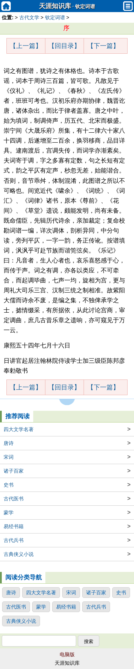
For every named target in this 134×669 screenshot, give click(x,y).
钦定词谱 (85, 6)
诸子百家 (67, 471)
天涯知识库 (55, 6)
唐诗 (67, 443)
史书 (67, 485)
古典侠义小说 (67, 554)
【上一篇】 (26, 45)
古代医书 (67, 498)
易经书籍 (67, 526)
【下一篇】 (103, 45)
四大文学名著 (67, 429)
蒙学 (67, 512)
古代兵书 (67, 540)
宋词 (67, 457)
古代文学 (29, 17)
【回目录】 (64, 45)
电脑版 (67, 654)
